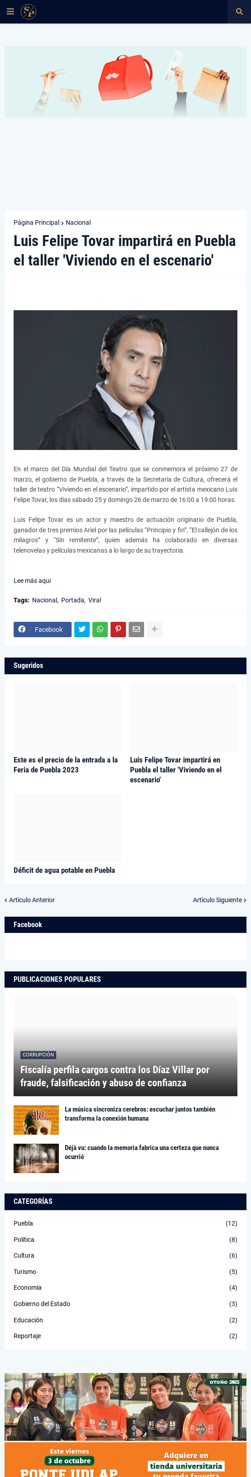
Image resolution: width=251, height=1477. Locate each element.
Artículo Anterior (32, 900)
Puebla (125, 1223)
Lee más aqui (33, 580)
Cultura (125, 1255)
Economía (125, 1287)
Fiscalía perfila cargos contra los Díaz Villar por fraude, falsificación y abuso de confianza (114, 1076)
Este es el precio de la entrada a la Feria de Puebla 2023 (66, 764)
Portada (72, 600)
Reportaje (125, 1336)
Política (125, 1240)
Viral (94, 600)
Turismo (125, 1272)
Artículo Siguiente (217, 900)
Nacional (78, 222)
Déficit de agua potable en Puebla (64, 870)
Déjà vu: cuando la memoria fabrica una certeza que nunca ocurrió (142, 1152)
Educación (125, 1320)
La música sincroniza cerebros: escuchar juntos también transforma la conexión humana (140, 1113)
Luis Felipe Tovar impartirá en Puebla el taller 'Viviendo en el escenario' (176, 769)
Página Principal (36, 222)
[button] (10, 11)
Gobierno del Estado (125, 1304)
